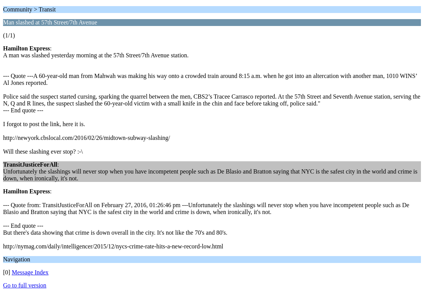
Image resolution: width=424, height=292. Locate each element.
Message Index (30, 272)
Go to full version (24, 285)
